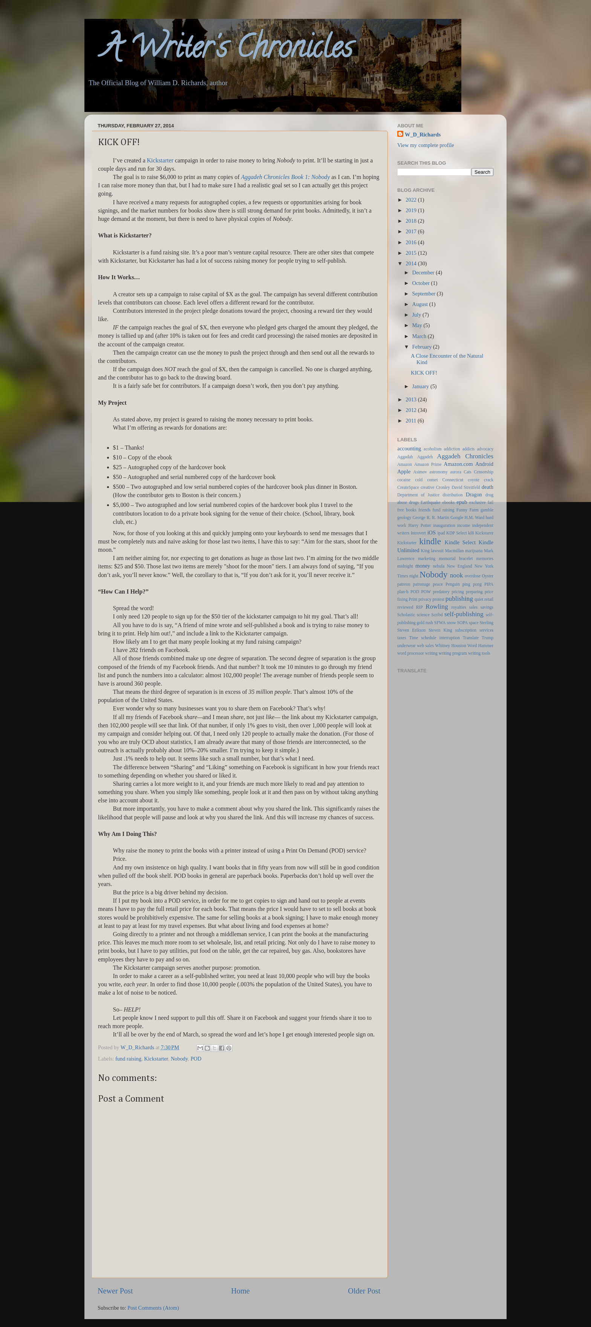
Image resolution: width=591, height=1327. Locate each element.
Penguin (453, 584)
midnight (405, 566)
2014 (412, 263)
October (421, 283)
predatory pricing (448, 591)
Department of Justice (418, 495)
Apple (403, 471)
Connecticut (452, 480)
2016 (412, 242)
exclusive (477, 502)
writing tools (479, 653)
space (474, 622)
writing (431, 653)
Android (484, 464)
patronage (421, 584)
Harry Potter (419, 525)
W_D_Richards (138, 1047)
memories (484, 558)
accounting (409, 448)
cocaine (403, 480)
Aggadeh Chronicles (465, 456)
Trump (487, 637)
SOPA (462, 622)
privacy (425, 599)
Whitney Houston (450, 645)
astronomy (438, 472)
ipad (441, 533)
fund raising (128, 1059)
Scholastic (406, 614)
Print (413, 599)
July (417, 315)
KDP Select (456, 533)
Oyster (487, 576)
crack (488, 480)
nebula (438, 566)
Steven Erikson (411, 630)
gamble (487, 510)
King (425, 550)
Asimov (420, 472)
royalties (458, 607)
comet (432, 480)
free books (406, 510)
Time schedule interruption (434, 637)
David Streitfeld (466, 487)
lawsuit (437, 550)
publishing (459, 598)
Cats (467, 472)
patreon (403, 584)
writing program (453, 653)
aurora (455, 472)
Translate (471, 637)
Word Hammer (480, 645)
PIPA (488, 584)
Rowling (437, 606)
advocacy (485, 449)
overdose (473, 576)
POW (426, 591)
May (418, 325)
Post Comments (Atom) (153, 1308)
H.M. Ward (474, 517)
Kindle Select (460, 542)
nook (456, 575)
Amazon (404, 464)
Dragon (474, 494)
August (420, 304)
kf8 (471, 533)
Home (240, 1291)
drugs (414, 502)
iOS (431, 533)
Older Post (364, 1291)
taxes (401, 637)
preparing (474, 591)
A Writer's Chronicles (218, 50)
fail (490, 502)
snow (451, 622)
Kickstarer (484, 533)
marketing (427, 558)
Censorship (483, 472)
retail (488, 599)
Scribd (436, 614)
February (422, 347)
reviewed (405, 607)
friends (424, 510)
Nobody (179, 1059)
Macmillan (454, 550)
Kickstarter (156, 1059)
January (421, 386)
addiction (452, 449)
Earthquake (430, 502)
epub (461, 502)
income (463, 525)
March (420, 336)
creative (427, 487)
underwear (406, 645)
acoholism (432, 449)
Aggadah (405, 457)
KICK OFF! (424, 373)
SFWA (440, 622)
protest (438, 599)
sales (473, 607)
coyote (473, 480)
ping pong (472, 584)
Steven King (440, 630)
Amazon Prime (427, 464)
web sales (425, 645)
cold (419, 480)
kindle (430, 541)
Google (456, 517)
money (422, 566)
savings (486, 607)
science (423, 614)
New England (459, 566)
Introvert (418, 533)
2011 (412, 421)
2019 (412, 210)
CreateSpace (408, 487)
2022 (412, 200)
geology (404, 517)
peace (438, 584)
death (487, 487)
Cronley (443, 487)
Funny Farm (467, 510)
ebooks (448, 502)
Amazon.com (458, 464)
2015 (412, 253)
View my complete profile (425, 145)
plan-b (402, 591)
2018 (412, 221)
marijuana (473, 550)
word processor (410, 653)
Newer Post (115, 1291)
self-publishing (464, 614)
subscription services (474, 630)
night (413, 576)
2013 (412, 399)
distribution (452, 495)
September (424, 294)
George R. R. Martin (431, 517)
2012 (412, 410)
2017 (412, 231)
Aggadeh (425, 457)
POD (196, 1059)
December (424, 272)
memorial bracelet (456, 558)
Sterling (486, 622)
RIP (419, 607)
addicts (468, 449)
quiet (479, 599)
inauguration (444, 525)
